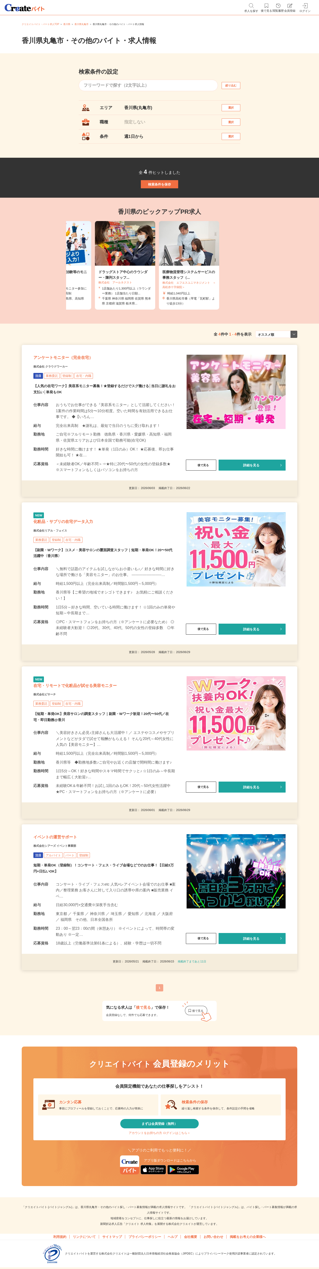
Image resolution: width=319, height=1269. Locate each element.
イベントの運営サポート (67, 892)
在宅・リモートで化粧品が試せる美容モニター (98, 731)
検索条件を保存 (159, 201)
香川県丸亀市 (81, 24)
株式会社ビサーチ (50, 743)
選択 (235, 110)
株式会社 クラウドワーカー (59, 397)
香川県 (66, 24)
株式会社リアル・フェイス (58, 570)
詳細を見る (251, 496)
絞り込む (235, 85)
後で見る (201, 496)
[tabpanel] (159, 288)
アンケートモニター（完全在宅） (79, 385)
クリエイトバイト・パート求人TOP (40, 24)
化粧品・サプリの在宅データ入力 (79, 558)
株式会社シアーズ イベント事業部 (65, 904)
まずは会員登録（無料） (159, 1186)
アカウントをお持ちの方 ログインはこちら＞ (159, 1200)
